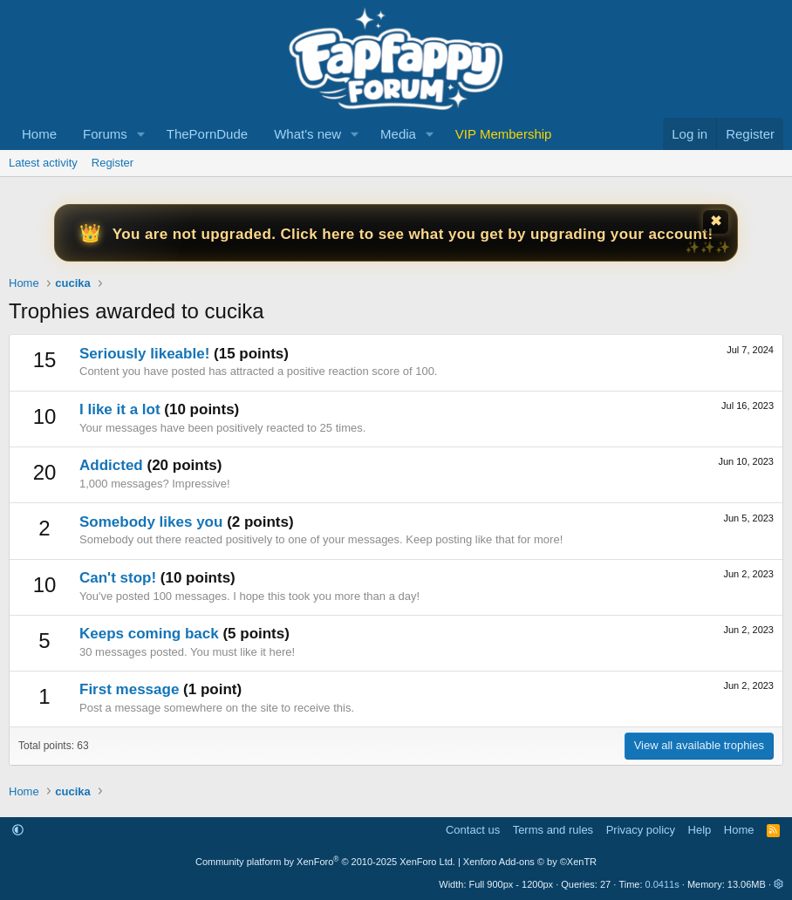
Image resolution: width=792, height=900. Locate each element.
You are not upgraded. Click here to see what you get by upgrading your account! (413, 234)
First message (129, 689)
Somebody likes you (150, 522)
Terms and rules (553, 829)
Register (112, 162)
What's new (307, 133)
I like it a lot (119, 409)
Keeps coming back (149, 633)
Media (398, 133)
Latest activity (43, 162)
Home (39, 133)
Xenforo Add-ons (530, 861)
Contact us (473, 829)
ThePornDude (207, 133)
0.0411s (662, 884)
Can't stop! (117, 577)
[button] (141, 134)
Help (700, 829)
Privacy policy (640, 829)
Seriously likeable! (144, 353)
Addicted (111, 465)
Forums (105, 133)
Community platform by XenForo (325, 861)
